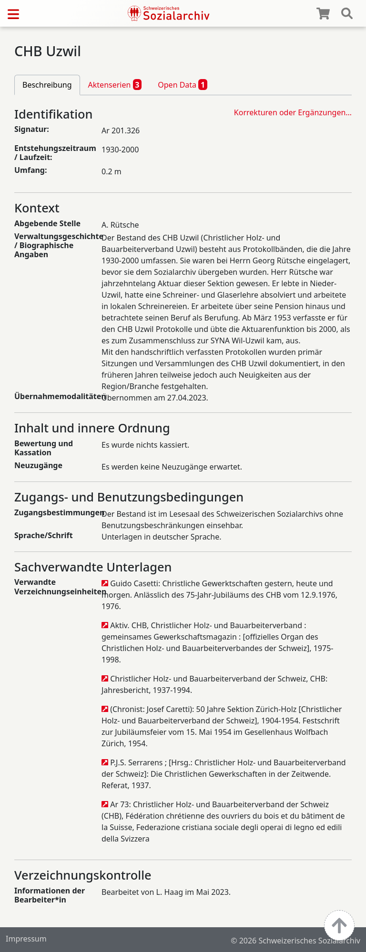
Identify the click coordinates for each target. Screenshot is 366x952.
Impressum (26, 938)
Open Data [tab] (182, 84)
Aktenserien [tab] (115, 84)
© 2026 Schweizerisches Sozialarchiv (295, 940)
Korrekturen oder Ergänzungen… (293, 112)
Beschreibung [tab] (47, 85)
